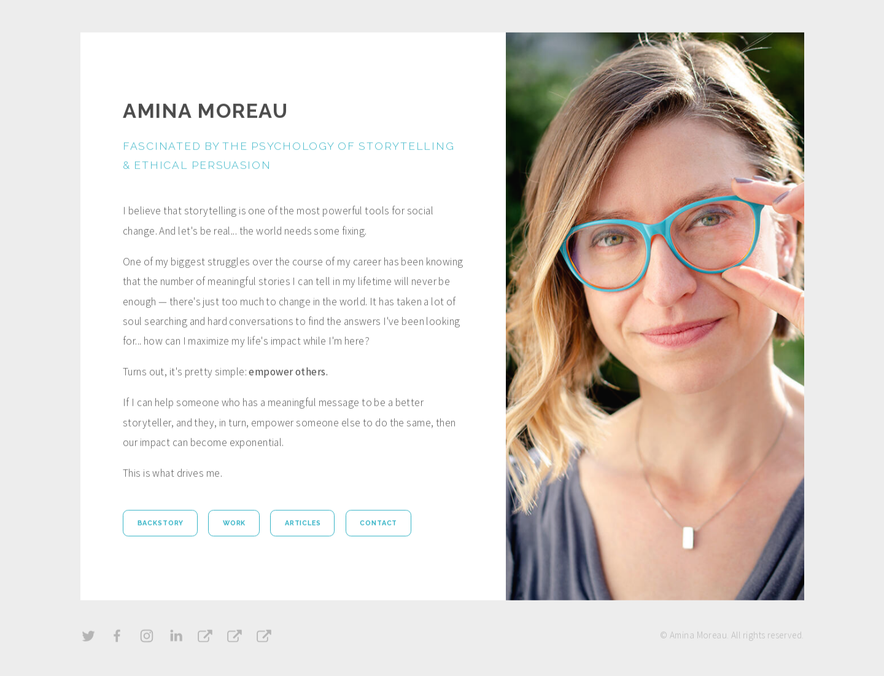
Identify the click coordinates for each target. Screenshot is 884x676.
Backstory (161, 524)
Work (234, 524)
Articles (303, 524)
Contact (378, 524)
